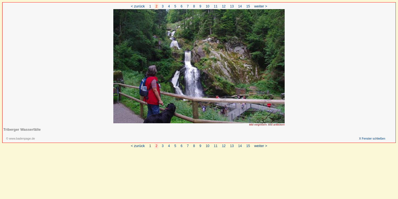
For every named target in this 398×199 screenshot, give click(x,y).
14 (240, 6)
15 (248, 6)
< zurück (138, 6)
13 (232, 6)
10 (207, 6)
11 (216, 6)
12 (224, 6)
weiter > (260, 6)
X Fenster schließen (372, 138)
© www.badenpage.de (20, 138)
